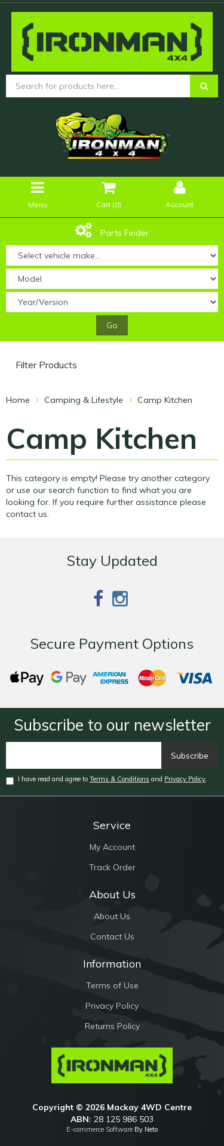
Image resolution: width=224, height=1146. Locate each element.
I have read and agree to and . (106, 780)
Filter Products (46, 365)
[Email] (84, 755)
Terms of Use (112, 985)
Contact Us (112, 936)
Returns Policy (112, 1026)
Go (112, 325)
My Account (112, 847)
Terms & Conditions (119, 779)
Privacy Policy (184, 779)
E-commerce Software (99, 1129)
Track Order (112, 867)
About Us (112, 916)
